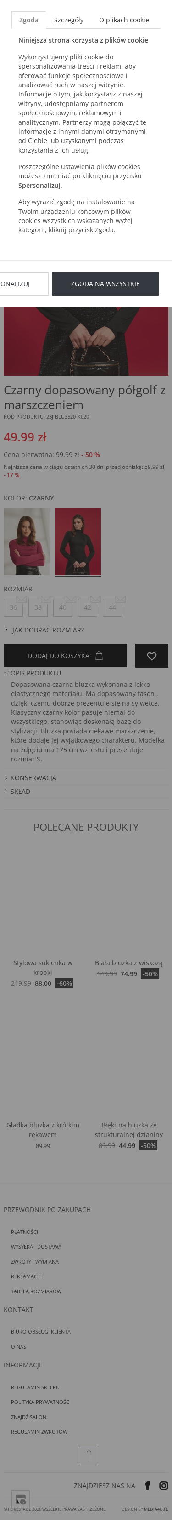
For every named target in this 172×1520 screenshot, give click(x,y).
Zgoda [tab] (29, 20)
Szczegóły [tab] (68, 20)
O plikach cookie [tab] (124, 20)
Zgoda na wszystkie (105, 283)
